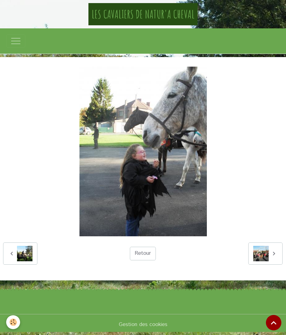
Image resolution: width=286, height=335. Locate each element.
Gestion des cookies (143, 325)
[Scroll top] (273, 322)
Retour (143, 253)
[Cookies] (13, 322)
